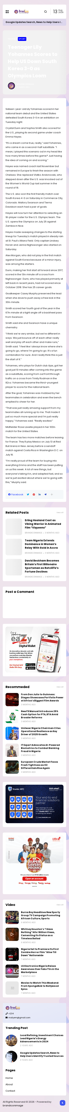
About (9, 1084)
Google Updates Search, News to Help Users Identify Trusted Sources (41, 1054)
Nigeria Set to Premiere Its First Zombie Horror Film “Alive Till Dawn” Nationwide (40, 952)
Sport (22, 38)
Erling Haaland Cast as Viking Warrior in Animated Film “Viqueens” (43, 524)
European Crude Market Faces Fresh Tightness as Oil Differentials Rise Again (39, 765)
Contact (10, 1091)
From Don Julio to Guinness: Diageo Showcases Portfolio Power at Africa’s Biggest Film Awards (42, 697)
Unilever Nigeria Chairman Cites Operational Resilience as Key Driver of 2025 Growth (41, 731)
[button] (52, 494)
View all (59, 512)
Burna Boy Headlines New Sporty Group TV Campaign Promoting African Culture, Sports (40, 915)
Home (11, 39)
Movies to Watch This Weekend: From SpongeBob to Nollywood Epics (40, 986)
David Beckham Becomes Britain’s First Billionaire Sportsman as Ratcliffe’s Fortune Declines (42, 566)
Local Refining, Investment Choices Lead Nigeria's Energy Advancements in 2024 (41, 1038)
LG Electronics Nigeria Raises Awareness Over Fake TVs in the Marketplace (40, 969)
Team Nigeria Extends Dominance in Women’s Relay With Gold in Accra (41, 544)
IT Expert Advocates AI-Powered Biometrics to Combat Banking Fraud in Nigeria (40, 748)
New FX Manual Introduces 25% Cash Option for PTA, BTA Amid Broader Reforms (39, 714)
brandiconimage (13, 1105)
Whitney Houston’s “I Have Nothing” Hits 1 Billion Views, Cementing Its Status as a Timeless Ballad (38, 934)
